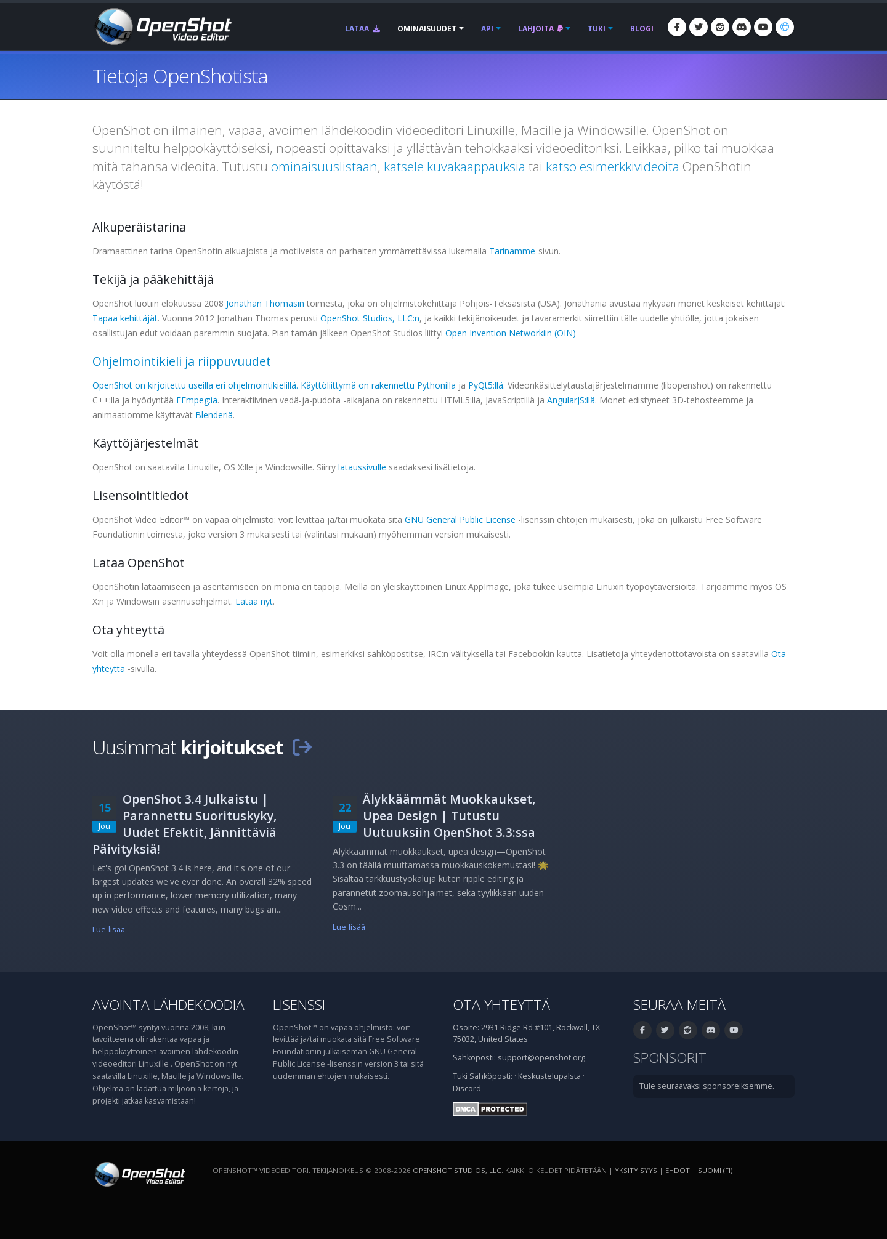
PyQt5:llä (485, 385)
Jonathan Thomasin (265, 303)
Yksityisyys (636, 1170)
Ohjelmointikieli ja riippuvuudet (181, 361)
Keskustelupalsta (549, 1076)
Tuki (597, 28)
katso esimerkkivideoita (612, 166)
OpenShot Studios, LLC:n (369, 318)
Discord (467, 1088)
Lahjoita (540, 28)
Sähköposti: (490, 1076)
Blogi (642, 28)
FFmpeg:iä (196, 400)
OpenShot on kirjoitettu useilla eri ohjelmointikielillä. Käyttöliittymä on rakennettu (254, 385)
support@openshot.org (541, 1057)
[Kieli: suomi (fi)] (785, 27)
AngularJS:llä (571, 400)
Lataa (362, 28)
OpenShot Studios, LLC (457, 1170)
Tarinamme (512, 251)
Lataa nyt (254, 601)
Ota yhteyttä (501, 1004)
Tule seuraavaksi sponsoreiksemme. (706, 1086)
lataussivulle (362, 467)
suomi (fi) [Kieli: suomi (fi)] (715, 1170)
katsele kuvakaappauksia (454, 166)
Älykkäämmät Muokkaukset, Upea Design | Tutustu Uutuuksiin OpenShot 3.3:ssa (449, 816)
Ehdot (677, 1170)
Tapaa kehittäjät (125, 318)
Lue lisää (108, 929)
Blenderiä (214, 415)
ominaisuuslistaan (324, 166)
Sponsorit (670, 1057)
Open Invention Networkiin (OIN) (510, 333)
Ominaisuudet (426, 28)
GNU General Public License (460, 519)
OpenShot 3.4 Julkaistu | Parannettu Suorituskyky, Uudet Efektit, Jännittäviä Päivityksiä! (184, 824)
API (487, 28)
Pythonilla (436, 385)
